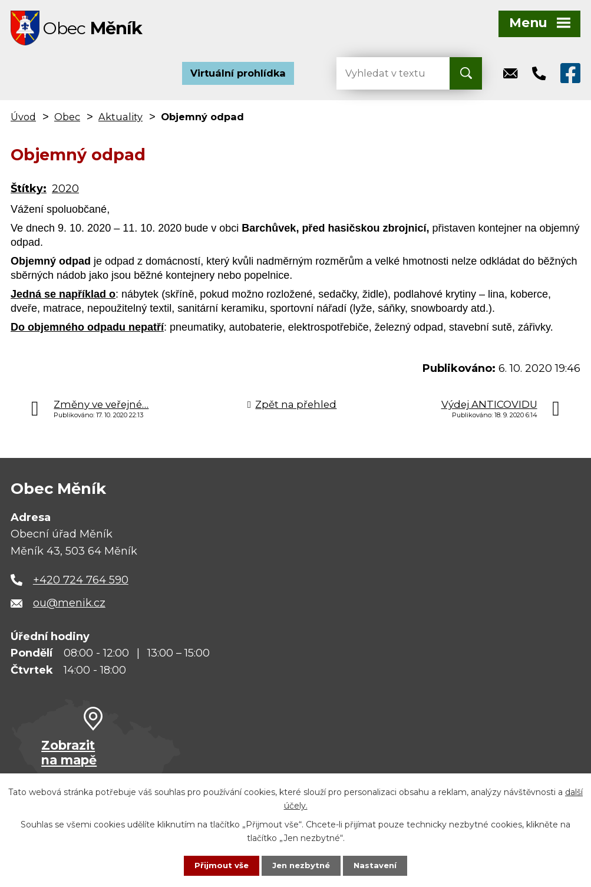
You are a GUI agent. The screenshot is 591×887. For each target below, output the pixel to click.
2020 (65, 192)
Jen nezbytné (301, 865)
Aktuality (120, 120)
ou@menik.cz (69, 607)
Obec (67, 120)
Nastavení (377, 865)
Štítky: (29, 192)
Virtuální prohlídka (238, 77)
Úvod (23, 120)
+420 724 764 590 (80, 583)
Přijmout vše (218, 865)
